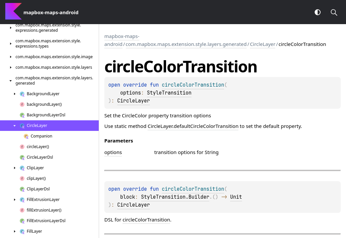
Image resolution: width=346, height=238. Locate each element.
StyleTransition (169, 93)
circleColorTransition (146, 219)
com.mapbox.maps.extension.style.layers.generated (186, 44)
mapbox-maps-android (121, 40)
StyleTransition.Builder (175, 197)
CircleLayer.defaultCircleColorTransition (193, 126)
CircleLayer (262, 44)
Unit (236, 197)
